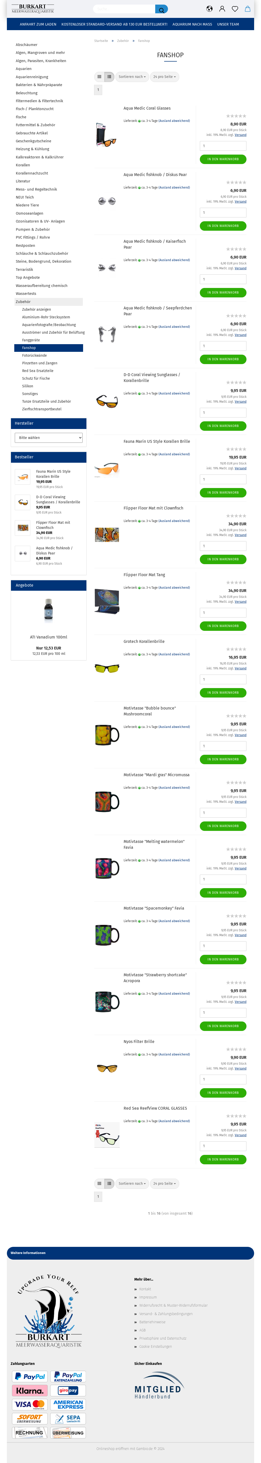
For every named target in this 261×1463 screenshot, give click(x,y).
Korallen (23, 165)
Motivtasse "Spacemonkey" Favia (154, 908)
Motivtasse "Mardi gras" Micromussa (157, 774)
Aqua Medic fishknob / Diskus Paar (155, 174)
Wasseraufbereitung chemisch (42, 285)
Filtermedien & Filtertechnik (39, 101)
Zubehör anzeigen (36, 309)
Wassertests (26, 293)
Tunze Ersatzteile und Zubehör (46, 401)
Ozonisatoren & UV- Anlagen (40, 221)
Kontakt (145, 1289)
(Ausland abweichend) (174, 121)
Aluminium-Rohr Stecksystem (46, 317)
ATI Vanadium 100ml (48, 637)
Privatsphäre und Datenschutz (162, 1338)
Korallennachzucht (32, 173)
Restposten (25, 245)
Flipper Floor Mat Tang (144, 574)
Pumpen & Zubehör (33, 229)
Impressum (148, 1297)
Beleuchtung (26, 93)
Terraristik (24, 269)
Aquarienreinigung (32, 77)
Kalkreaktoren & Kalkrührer (40, 157)
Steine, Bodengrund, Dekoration (43, 261)
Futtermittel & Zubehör (35, 125)
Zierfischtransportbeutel (41, 409)
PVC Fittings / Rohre (33, 237)
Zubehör (23, 301)
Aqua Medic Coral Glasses (147, 108)
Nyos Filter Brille (139, 1041)
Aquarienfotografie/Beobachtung (49, 325)
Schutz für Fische (36, 378)
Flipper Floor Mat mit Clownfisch (153, 508)
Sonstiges (30, 394)
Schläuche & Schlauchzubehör (42, 253)
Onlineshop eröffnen (112, 1449)
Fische (21, 117)
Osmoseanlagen (29, 213)
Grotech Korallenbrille (144, 641)
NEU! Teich (25, 197)
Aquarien (24, 68)
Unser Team (228, 24)
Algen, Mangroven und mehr (40, 52)
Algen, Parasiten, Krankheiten (41, 61)
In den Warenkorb (223, 159)
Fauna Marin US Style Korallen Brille (157, 441)
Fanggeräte (31, 340)
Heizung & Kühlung (32, 149)
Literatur (23, 181)
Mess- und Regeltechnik (36, 189)
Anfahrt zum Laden (38, 24)
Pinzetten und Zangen (39, 363)
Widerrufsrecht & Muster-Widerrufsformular (173, 1305)
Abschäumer (26, 44)
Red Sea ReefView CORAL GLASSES (155, 1108)
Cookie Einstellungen (155, 1346)
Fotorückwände (34, 355)
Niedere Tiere (27, 205)
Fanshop (29, 348)
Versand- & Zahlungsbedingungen (166, 1314)
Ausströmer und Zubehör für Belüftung (52, 332)
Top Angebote (28, 277)
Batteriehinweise (152, 1322)
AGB (142, 1330)
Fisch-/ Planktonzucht (35, 109)
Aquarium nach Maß (192, 24)
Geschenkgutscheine (33, 141)
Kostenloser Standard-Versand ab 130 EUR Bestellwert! (114, 24)
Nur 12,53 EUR (48, 648)
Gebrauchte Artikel (32, 133)
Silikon (27, 386)
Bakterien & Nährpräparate (39, 85)
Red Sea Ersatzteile (38, 371)
